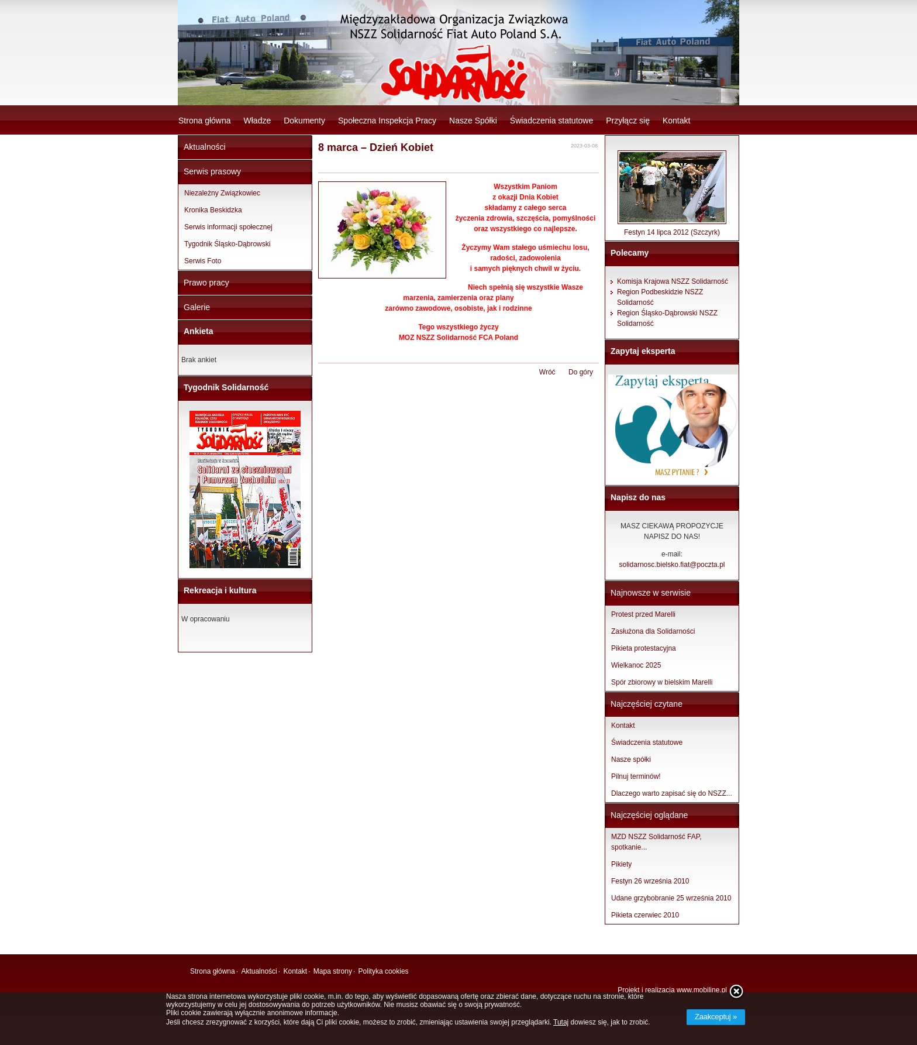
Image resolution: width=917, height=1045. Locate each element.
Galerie (197, 307)
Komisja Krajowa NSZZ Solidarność (672, 281)
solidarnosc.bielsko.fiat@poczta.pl (672, 565)
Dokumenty (304, 120)
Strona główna (204, 120)
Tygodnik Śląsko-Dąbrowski (227, 244)
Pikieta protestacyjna (643, 648)
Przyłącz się (628, 120)
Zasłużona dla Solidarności (653, 631)
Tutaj (560, 1022)
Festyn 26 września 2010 (650, 881)
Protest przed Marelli (643, 614)
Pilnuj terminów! (636, 776)
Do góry (580, 372)
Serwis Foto (202, 261)
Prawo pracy (206, 282)
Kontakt (676, 120)
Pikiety (621, 864)
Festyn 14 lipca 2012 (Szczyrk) (672, 228)
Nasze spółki (631, 759)
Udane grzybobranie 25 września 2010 (671, 898)
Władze (257, 120)
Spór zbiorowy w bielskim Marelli (661, 682)
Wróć (547, 372)
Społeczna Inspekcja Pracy (387, 120)
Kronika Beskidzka (213, 210)
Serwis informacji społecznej (228, 227)
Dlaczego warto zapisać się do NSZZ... (671, 793)
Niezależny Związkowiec (222, 193)
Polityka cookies (383, 971)
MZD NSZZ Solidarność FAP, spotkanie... (656, 842)
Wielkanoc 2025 (636, 665)
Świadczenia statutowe (551, 120)
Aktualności (205, 147)
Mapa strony (332, 971)
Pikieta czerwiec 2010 (645, 915)
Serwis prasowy (212, 171)
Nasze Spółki (473, 120)
